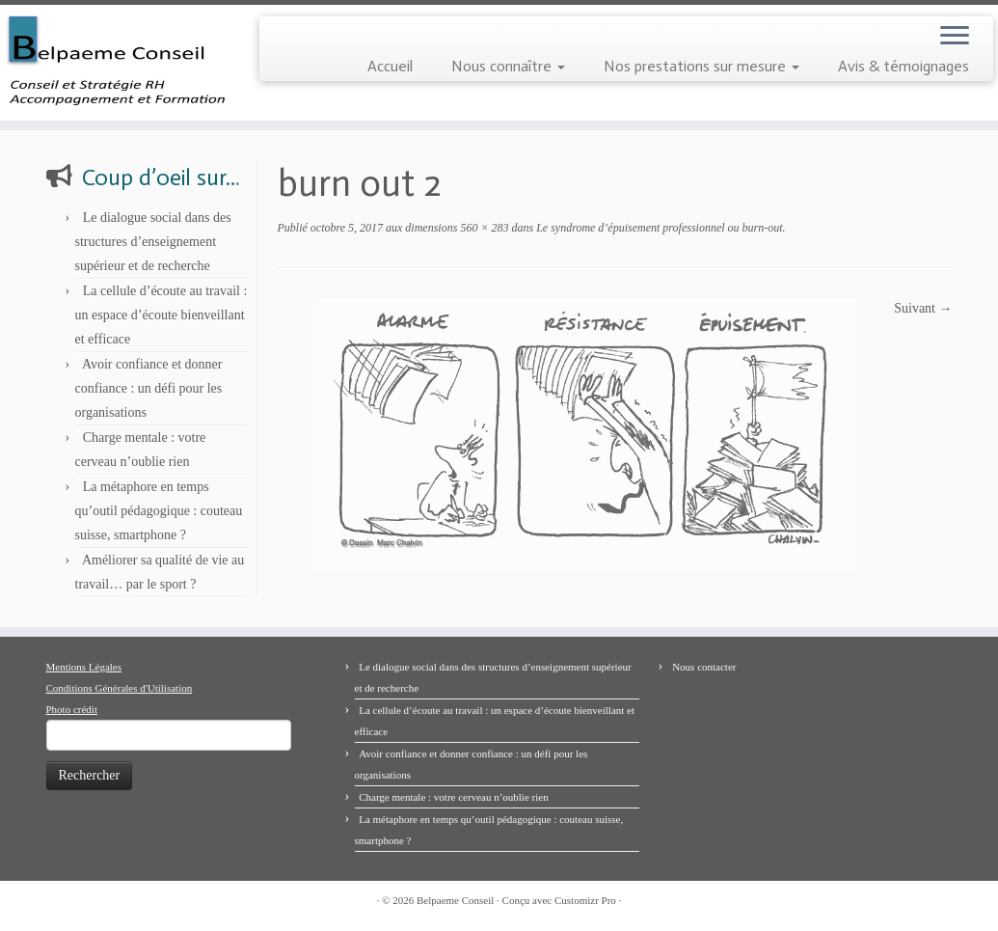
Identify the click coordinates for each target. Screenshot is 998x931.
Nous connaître (508, 66)
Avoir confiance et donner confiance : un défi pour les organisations (149, 388)
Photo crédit (71, 709)
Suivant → (923, 308)
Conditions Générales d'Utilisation (119, 688)
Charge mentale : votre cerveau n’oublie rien (454, 797)
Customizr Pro (585, 900)
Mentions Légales (84, 666)
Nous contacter (704, 666)
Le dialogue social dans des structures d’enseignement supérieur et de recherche (153, 241)
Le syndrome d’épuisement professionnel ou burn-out (657, 227)
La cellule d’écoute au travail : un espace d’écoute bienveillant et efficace (161, 315)
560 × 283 (482, 227)
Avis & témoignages (903, 66)
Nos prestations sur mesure (701, 66)
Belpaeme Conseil (455, 900)
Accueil (390, 66)
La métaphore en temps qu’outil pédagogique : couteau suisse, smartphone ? (159, 510)
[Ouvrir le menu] (954, 36)
